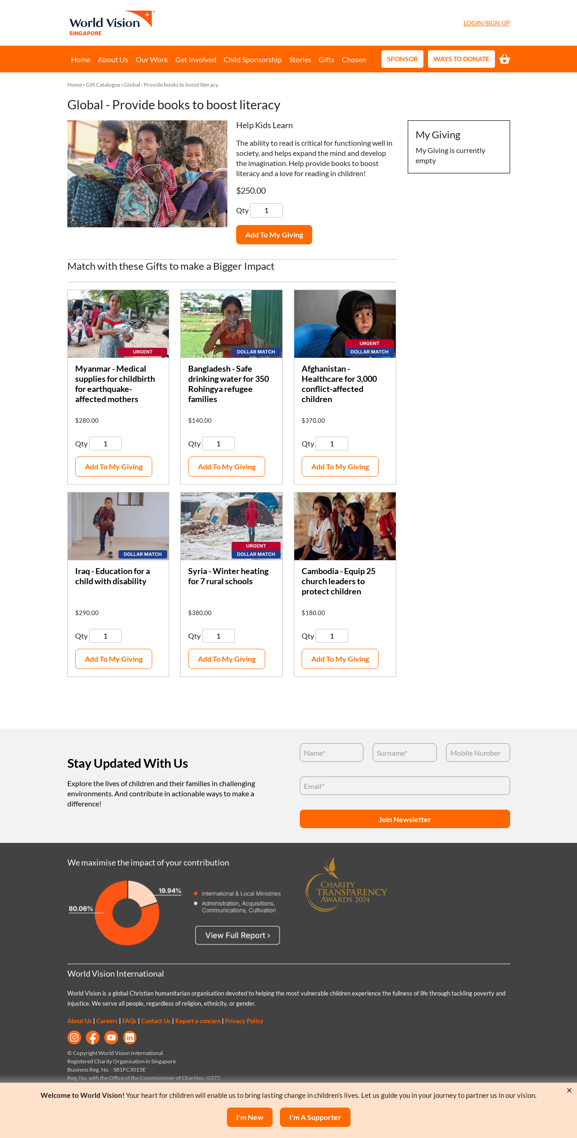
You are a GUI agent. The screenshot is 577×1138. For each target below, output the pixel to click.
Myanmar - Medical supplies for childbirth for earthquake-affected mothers (115, 384)
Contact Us (156, 1021)
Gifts (326, 59)
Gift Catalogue (103, 84)
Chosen (354, 59)
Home (80, 59)
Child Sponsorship (253, 59)
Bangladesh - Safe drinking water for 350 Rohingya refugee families (228, 384)
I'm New (249, 1117)
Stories (300, 59)
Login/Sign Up (487, 23)
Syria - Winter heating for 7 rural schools (228, 576)
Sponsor (402, 59)
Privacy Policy (244, 1021)
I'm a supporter (315, 1117)
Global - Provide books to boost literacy (171, 84)
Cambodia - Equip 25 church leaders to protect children (338, 581)
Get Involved (195, 59)
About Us (113, 59)
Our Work (152, 59)
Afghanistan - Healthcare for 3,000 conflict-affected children (339, 384)
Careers (107, 1021)
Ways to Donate (461, 59)
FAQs (129, 1021)
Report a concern (197, 1021)
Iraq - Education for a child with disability (112, 576)
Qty (243, 210)
